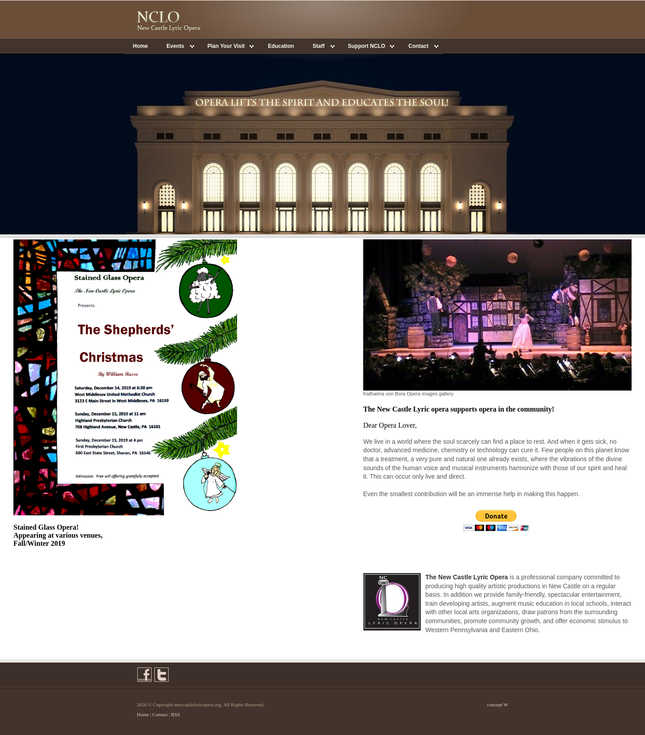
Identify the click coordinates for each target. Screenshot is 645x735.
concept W (497, 704)
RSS (175, 714)
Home (140, 46)
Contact (160, 714)
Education (281, 46)
